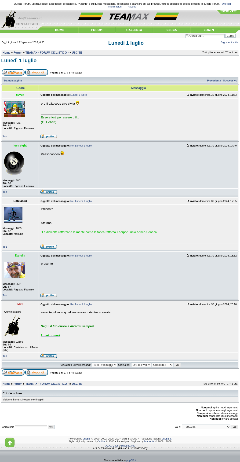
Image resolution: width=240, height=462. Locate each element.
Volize (101, 441)
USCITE (77, 52)
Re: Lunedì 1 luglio (81, 145)
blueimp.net (128, 445)
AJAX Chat (111, 445)
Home (6, 52)
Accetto (132, 6)
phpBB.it (166, 438)
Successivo (230, 80)
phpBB (87, 438)
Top (5, 136)
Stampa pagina (13, 80)
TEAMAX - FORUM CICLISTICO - (47, 52)
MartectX (149, 441)
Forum (18, 52)
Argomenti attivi (230, 42)
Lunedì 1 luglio (126, 43)
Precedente (214, 80)
